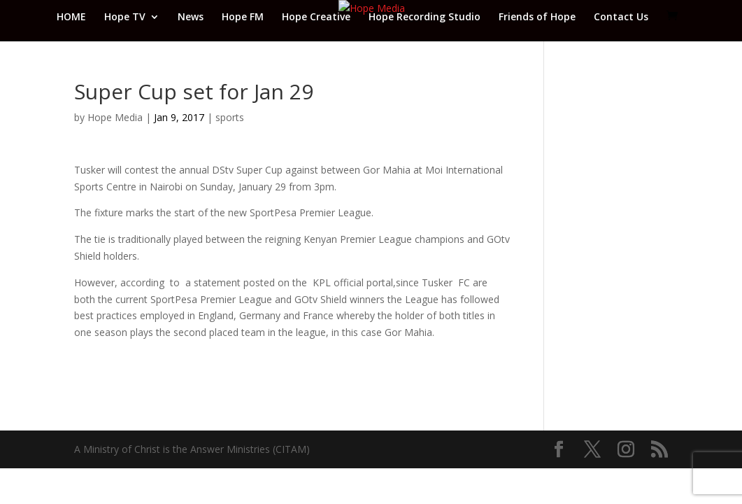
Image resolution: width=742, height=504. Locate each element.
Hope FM (243, 17)
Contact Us (621, 17)
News (191, 17)
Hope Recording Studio (424, 17)
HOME (71, 17)
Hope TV (124, 17)
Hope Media (115, 117)
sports (229, 117)
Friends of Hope (537, 17)
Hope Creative (316, 17)
